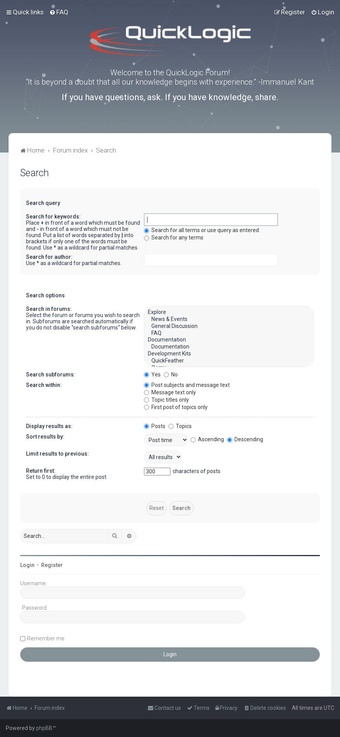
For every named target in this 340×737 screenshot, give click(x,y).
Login (27, 565)
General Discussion (229, 326)
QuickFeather (229, 360)
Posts (154, 426)
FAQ (229, 333)
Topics (180, 426)
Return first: (41, 471)
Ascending (207, 439)
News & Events (229, 319)
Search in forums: (49, 309)
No (171, 374)
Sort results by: (45, 437)
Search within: (44, 385)
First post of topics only (176, 407)
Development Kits (229, 353)
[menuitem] (58, 12)
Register (52, 565)
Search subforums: (50, 374)
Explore (229, 312)
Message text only (170, 392)
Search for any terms (173, 237)
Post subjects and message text (187, 385)
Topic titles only (166, 400)
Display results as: (49, 426)
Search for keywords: (53, 216)
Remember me (45, 638)
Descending (245, 439)
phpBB (44, 728)
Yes (152, 374)
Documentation (229, 339)
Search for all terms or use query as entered (201, 230)
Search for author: (49, 257)
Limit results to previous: (57, 454)
